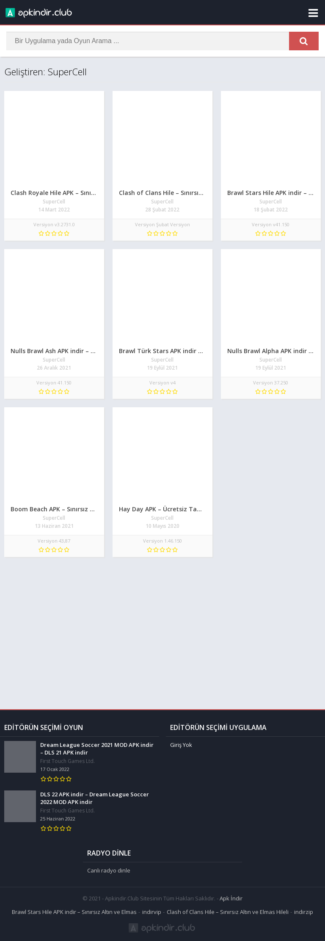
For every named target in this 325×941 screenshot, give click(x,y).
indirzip (303, 912)
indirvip (151, 912)
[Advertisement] (162, 629)
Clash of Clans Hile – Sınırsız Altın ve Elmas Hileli (228, 912)
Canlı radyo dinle (108, 870)
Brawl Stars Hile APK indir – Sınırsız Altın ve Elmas (74, 912)
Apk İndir (231, 898)
